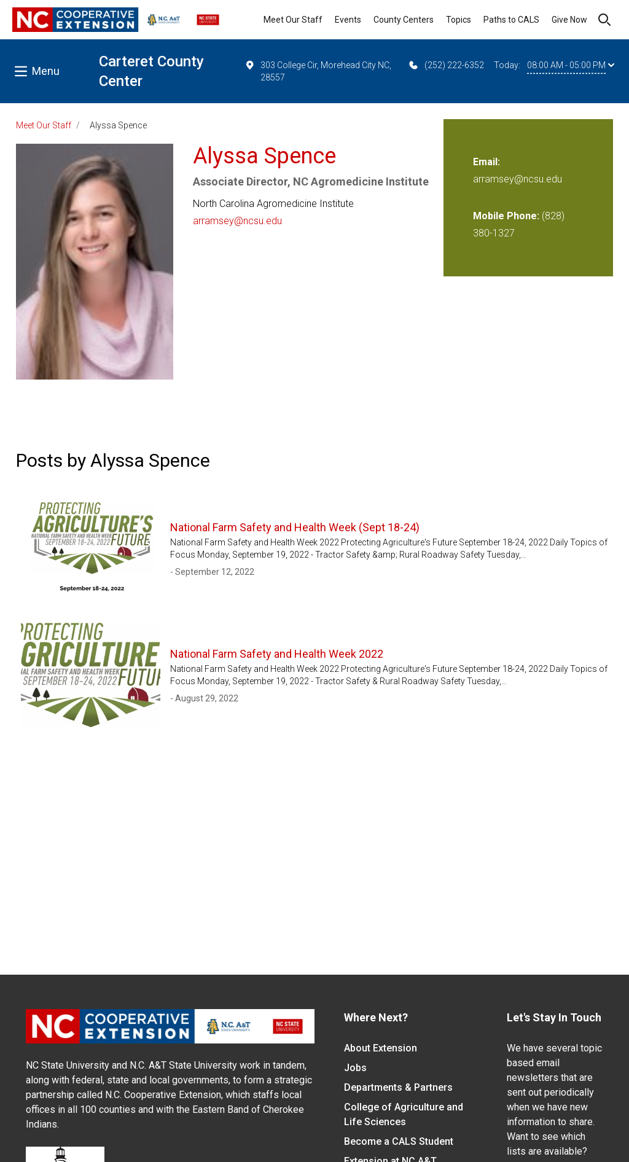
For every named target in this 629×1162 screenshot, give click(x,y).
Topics (458, 20)
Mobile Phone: (506, 216)
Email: (486, 162)
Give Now (569, 20)
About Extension (380, 1048)
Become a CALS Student (398, 1141)
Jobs (355, 1068)
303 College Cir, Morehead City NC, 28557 (317, 70)
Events (348, 20)
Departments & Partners (398, 1087)
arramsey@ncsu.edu (237, 221)
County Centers (403, 20)
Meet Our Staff (293, 20)
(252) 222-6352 (445, 65)
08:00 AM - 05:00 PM (570, 65)
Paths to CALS (511, 20)
